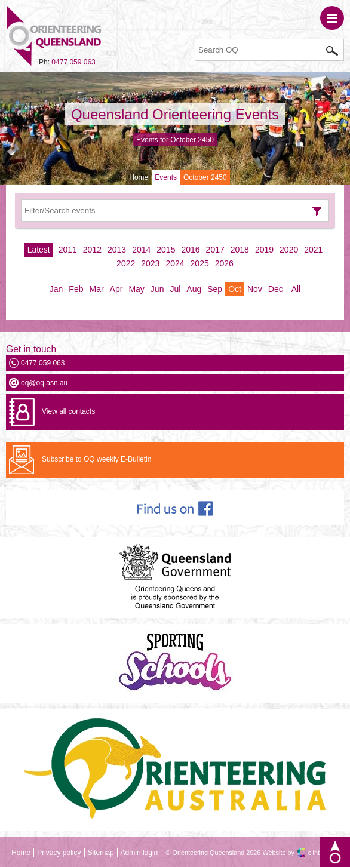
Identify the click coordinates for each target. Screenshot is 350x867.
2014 (141, 249)
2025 (200, 263)
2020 (289, 249)
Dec (275, 289)
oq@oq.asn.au (44, 383)
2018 (240, 249)
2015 (165, 249)
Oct (234, 289)
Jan (56, 289)
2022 (125, 263)
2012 (92, 249)
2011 (68, 249)
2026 (224, 263)
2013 (117, 249)
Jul (175, 289)
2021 (313, 249)
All (296, 289)
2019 (264, 249)
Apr (116, 289)
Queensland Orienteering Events (175, 114)
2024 (174, 263)
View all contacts (68, 411)
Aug (193, 289)
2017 (215, 249)
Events (166, 177)
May (136, 289)
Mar (96, 289)
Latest (38, 249)
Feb (76, 289)
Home (138, 177)
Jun (157, 289)
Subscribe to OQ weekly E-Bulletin (96, 459)
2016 (190, 249)
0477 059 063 (73, 62)
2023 (150, 263)
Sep (214, 289)
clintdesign (323, 852)
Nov (254, 289)
